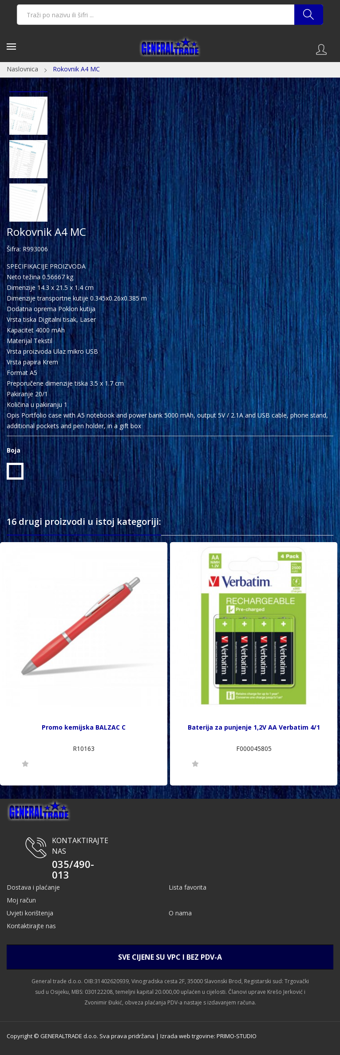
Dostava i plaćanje (33, 887)
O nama (180, 913)
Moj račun (21, 900)
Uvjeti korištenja (30, 913)
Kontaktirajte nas (31, 926)
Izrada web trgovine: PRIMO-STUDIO (208, 1036)
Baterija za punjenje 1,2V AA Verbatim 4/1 (254, 727)
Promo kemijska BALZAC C (84, 727)
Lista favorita (187, 887)
